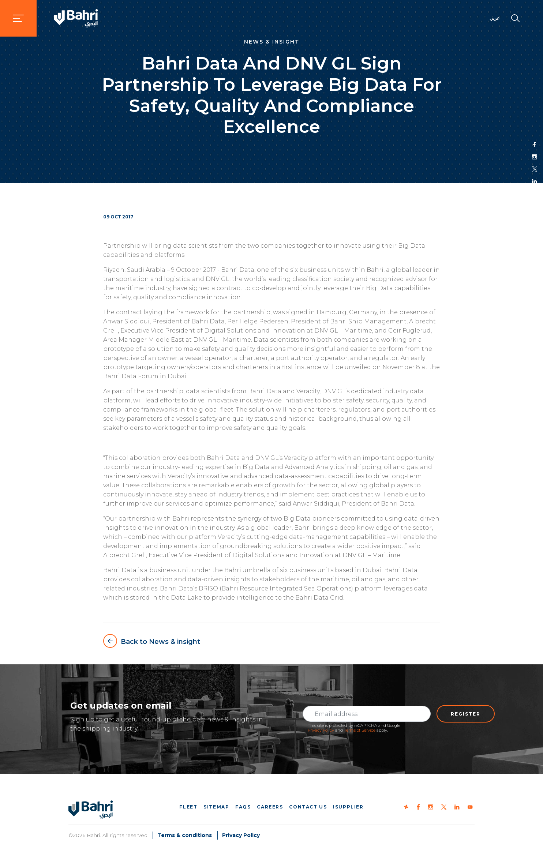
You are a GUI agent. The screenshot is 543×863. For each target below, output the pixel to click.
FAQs (243, 807)
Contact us (308, 807)
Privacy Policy (321, 730)
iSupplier (348, 807)
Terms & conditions (184, 835)
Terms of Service (359, 730)
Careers (270, 807)
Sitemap (216, 807)
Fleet (188, 807)
